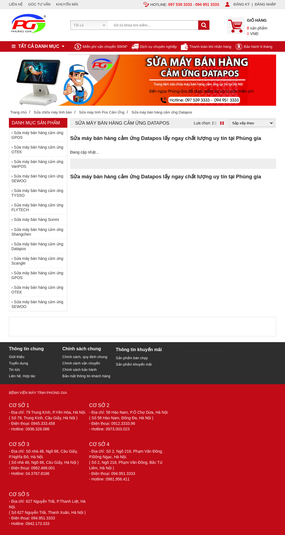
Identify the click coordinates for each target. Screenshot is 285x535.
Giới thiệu (16, 357)
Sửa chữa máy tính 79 (205, 351)
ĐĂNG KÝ (242, 4)
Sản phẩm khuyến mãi (134, 364)
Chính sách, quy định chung (84, 357)
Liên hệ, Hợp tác (22, 376)
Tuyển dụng (18, 363)
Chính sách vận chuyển (81, 363)
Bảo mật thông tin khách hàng (86, 376)
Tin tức (14, 370)
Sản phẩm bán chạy (132, 358)
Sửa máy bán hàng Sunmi (36, 219)
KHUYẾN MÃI (67, 4)
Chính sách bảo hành (79, 370)
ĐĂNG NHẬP (265, 4)
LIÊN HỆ (16, 4)
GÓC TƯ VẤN (39, 4)
